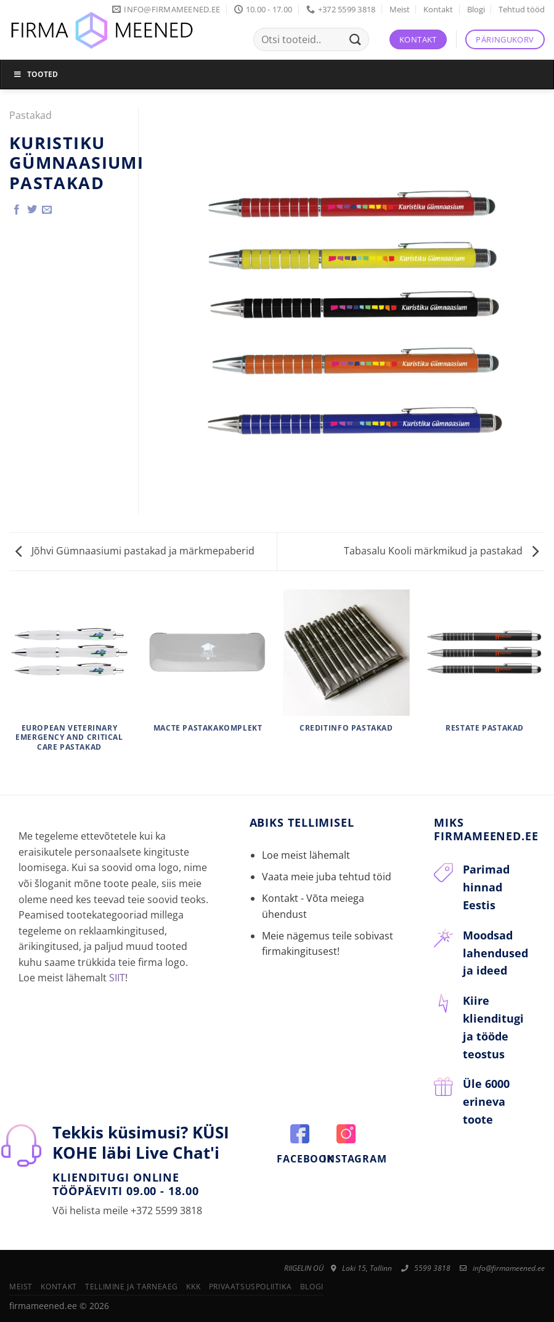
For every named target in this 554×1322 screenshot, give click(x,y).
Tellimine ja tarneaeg (131, 1286)
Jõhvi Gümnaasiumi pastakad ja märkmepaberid (135, 551)
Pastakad (30, 115)
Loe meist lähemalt (306, 855)
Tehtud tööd (522, 9)
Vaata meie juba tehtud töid (326, 876)
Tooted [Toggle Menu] (35, 74)
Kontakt (438, 9)
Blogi (476, 9)
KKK (193, 1286)
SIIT (117, 977)
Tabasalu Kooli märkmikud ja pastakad (441, 551)
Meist (399, 9)
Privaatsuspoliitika (250, 1286)
